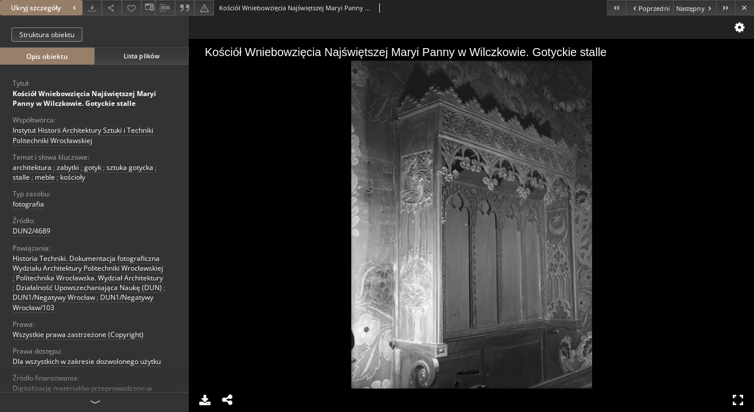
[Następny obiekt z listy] (694, 7)
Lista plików (142, 56)
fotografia (28, 204)
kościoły (72, 177)
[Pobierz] (92, 7)
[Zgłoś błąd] (204, 7)
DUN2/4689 (31, 231)
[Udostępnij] (111, 7)
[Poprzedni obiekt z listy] (649, 7)
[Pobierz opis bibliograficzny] (164, 8)
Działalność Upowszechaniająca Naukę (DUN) (89, 287)
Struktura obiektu (46, 34)
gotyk (92, 167)
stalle (21, 177)
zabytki (68, 167)
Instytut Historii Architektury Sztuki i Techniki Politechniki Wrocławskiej (83, 135)
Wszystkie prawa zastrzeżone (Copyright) (78, 334)
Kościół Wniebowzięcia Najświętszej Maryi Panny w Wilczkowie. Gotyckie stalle (84, 98)
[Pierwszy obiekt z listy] (616, 7)
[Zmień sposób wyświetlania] (148, 7)
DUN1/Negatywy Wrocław (54, 297)
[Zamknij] (744, 7)
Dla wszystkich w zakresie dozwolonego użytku (87, 361)
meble (45, 177)
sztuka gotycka (129, 167)
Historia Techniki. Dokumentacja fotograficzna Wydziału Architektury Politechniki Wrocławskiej (88, 263)
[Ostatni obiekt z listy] (725, 7)
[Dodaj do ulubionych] (131, 7)
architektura (32, 167)
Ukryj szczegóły (45, 8)
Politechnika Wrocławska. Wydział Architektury (89, 278)
